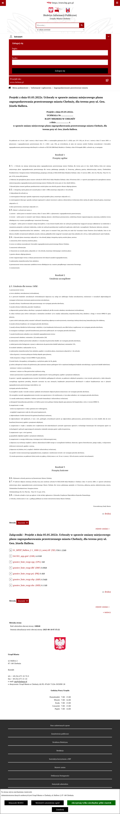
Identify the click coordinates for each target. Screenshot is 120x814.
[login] (60, 52)
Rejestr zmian (60, 767)
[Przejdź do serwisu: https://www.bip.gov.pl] (60, 3)
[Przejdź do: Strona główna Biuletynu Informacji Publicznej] (9, 88)
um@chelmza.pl (20, 681)
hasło (14, 58)
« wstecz (107, 612)
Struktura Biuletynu (60, 742)
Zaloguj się (60, 70)
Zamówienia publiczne (60, 734)
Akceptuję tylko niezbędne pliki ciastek (91, 802)
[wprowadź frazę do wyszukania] (57, 25)
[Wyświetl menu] (117, 3)
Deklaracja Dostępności (60, 776)
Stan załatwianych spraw (60, 725)
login (14, 48)
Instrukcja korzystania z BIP (60, 759)
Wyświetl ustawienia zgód (47, 802)
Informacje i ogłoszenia (41, 88)
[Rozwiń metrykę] (22, 523)
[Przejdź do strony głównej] (60, 14)
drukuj (108, 513)
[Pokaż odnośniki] (3, 3)
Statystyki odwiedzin (60, 784)
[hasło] (60, 62)
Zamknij (60, 809)
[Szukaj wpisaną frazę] (81, 25)
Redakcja (60, 750)
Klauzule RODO (16, 802)
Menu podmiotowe (20, 88)
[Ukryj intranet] (108, 36)
